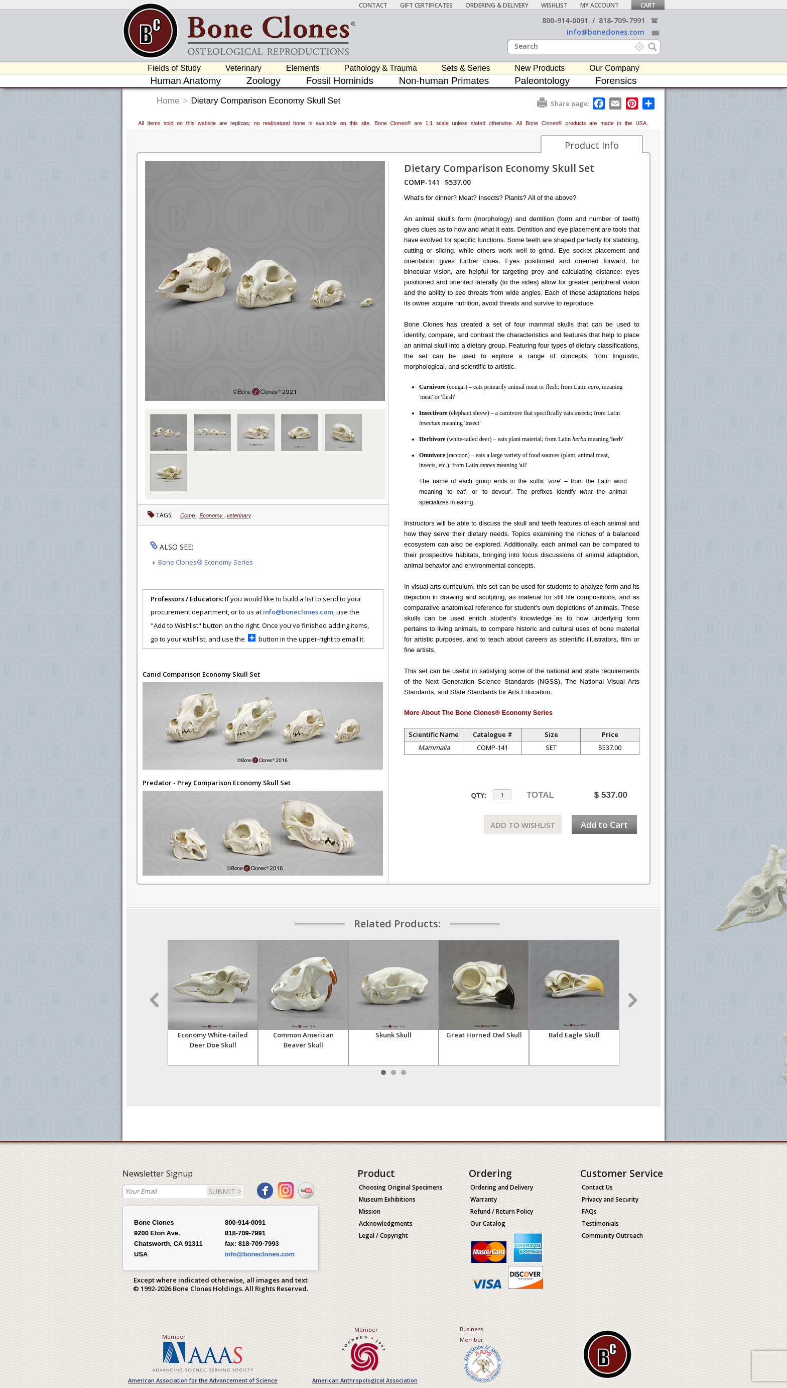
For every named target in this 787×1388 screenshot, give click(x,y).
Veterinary (243, 68)
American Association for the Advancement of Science (203, 1380)
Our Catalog (487, 1223)
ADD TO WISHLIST (522, 825)
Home (168, 100)
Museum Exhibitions (387, 1199)
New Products (540, 68)
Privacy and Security (610, 1199)
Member (174, 1336)
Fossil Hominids (339, 80)
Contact (373, 5)
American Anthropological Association (365, 1380)
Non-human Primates (444, 80)
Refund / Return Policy (501, 1211)
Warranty (483, 1199)
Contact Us (597, 1187)
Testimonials (600, 1223)
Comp (188, 515)
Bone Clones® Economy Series (205, 562)
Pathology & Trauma (380, 68)
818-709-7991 (622, 20)
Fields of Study (174, 68)
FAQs (589, 1211)
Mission (369, 1211)
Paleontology (542, 80)
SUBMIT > (224, 1191)
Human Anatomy (186, 80)
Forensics (615, 80)
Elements (303, 68)
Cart (647, 5)
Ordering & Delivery (497, 5)
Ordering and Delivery (501, 1187)
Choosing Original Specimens (401, 1187)
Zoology (263, 80)
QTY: (478, 795)
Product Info (592, 145)
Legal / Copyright (383, 1235)
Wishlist (554, 5)
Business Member (471, 1334)
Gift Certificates (426, 5)
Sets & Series (466, 68)
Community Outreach (612, 1235)
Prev (156, 1000)
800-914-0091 (565, 20)
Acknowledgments (386, 1223)
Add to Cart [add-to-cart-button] (604, 824)
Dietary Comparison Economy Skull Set (266, 100)
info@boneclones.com (605, 32)
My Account (599, 5)
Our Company (614, 68)
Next (631, 1000)
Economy (211, 515)
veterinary (239, 515)
